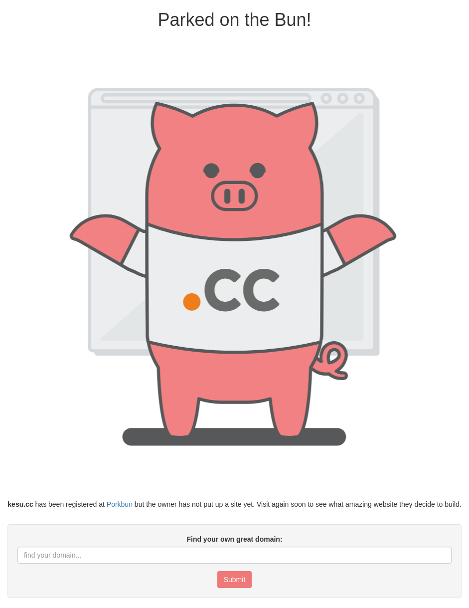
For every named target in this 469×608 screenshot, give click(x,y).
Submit (235, 580)
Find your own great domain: (234, 539)
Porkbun (120, 504)
